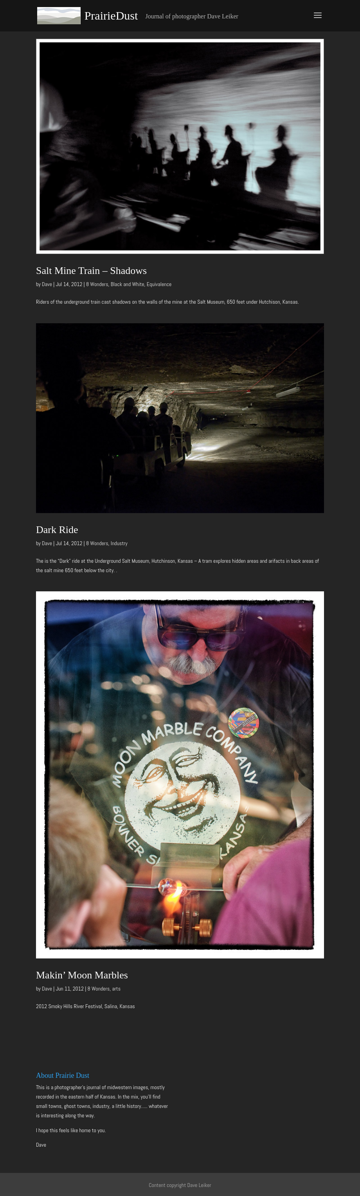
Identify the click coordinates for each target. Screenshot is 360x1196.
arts (116, 988)
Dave (47, 284)
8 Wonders (97, 284)
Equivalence (159, 284)
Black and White (127, 284)
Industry (119, 543)
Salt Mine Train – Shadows (91, 270)
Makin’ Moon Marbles (82, 975)
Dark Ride (57, 529)
